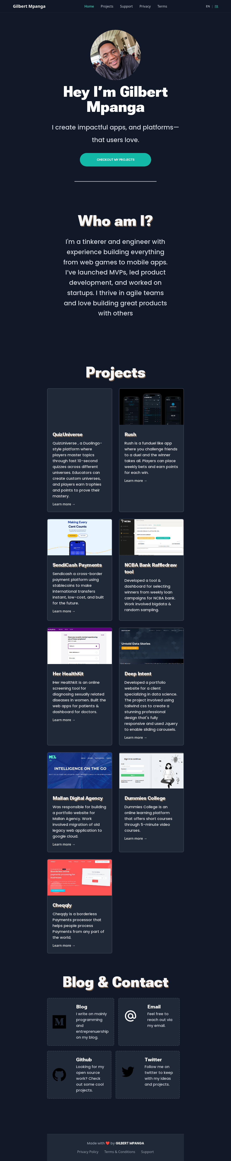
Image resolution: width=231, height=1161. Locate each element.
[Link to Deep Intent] (151, 662)
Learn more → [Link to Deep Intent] (135, 737)
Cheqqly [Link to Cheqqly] (62, 905)
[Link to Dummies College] (151, 787)
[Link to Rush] (151, 423)
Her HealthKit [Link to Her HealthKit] (68, 674)
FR (216, 6)
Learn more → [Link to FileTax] (64, 504)
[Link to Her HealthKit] (80, 662)
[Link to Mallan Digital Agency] (80, 787)
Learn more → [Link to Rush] (135, 480)
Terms (162, 6)
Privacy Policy (87, 1151)
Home (89, 6)
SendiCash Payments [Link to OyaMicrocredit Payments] (77, 565)
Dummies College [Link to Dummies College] (144, 798)
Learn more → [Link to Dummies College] (135, 838)
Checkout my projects (115, 160)
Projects (107, 6)
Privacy (145, 6)
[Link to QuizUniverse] (80, 423)
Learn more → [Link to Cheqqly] (64, 945)
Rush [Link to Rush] (130, 434)
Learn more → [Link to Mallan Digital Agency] (64, 844)
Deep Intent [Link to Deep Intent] (137, 674)
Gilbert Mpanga (29, 6)
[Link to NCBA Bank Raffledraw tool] (151, 554)
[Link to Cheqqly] (80, 894)
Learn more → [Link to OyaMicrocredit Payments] (64, 611)
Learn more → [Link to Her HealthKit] (64, 720)
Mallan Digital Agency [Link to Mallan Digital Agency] (78, 798)
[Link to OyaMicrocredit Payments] (80, 554)
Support (126, 6)
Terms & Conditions (119, 1151)
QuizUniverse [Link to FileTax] (68, 434)
